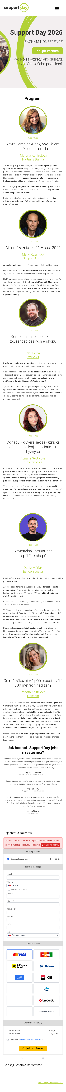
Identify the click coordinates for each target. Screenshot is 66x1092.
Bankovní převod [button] (46, 1011)
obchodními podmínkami (30, 1039)
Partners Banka (33, 159)
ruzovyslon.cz (33, 462)
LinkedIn (33, 696)
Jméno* (10, 893)
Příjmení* (11, 901)
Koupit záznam (47, 51)
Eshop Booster (33, 571)
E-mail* (10, 874)
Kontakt (59, 1083)
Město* (10, 916)
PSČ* (9, 924)
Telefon (10, 882)
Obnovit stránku (50, 845)
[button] (19, 954)
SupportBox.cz (33, 258)
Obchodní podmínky (47, 1083)
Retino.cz (33, 357)
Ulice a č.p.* (12, 909)
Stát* (9, 932)
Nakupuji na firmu (19, 889)
